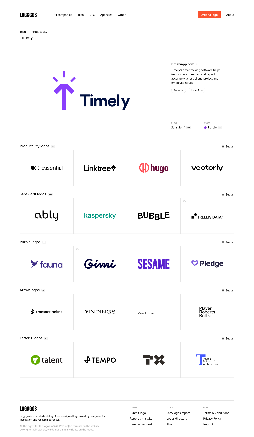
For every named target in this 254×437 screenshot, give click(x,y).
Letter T (196, 90)
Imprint (208, 424)
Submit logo (138, 413)
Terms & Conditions (216, 413)
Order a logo (209, 15)
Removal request (141, 424)
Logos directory (177, 418)
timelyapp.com (184, 64)
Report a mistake (141, 418)
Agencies (106, 15)
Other (122, 15)
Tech (81, 15)
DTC (92, 15)
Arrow (178, 90)
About (230, 15)
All (63, 15)
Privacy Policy (212, 418)
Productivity (39, 32)
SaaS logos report (178, 413)
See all (228, 146)
